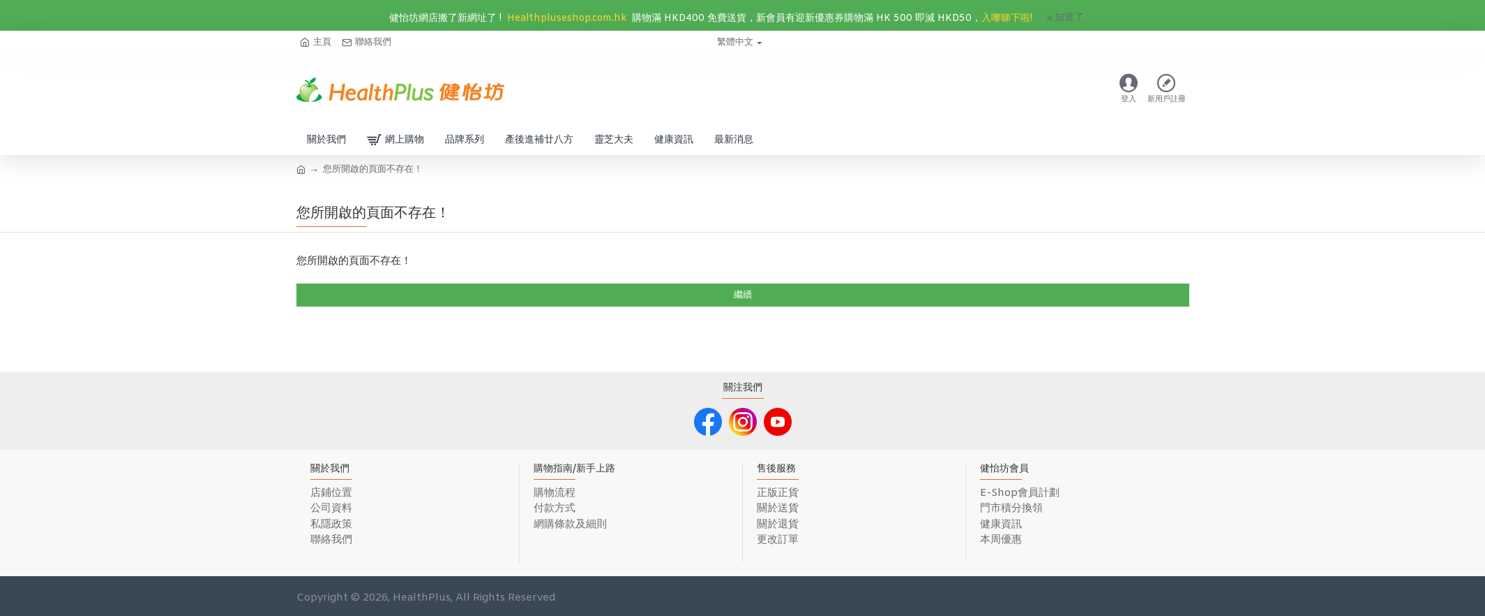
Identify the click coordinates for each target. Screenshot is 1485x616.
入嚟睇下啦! (1006, 18)
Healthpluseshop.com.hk (566, 18)
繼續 (743, 295)
